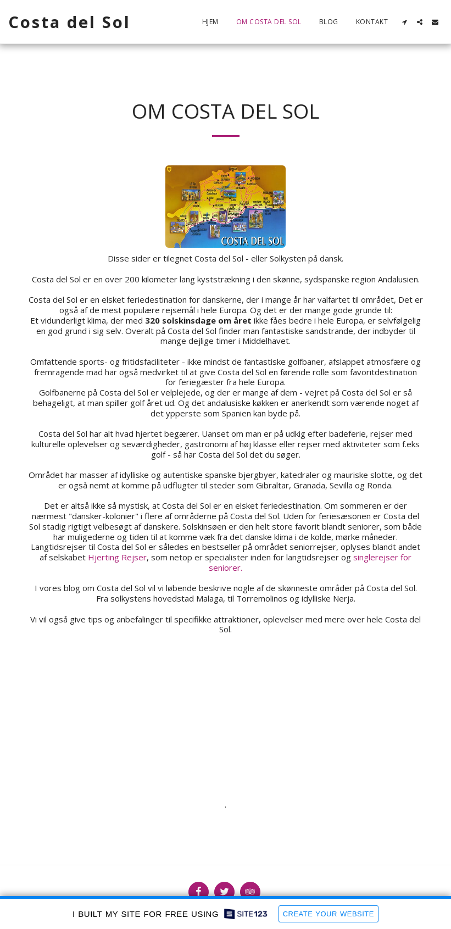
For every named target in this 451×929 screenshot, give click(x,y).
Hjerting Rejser (117, 557)
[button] (404, 22)
